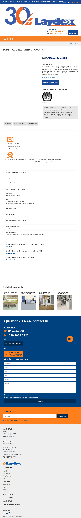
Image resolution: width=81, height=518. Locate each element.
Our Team (5, 487)
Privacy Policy (6, 491)
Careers (5, 489)
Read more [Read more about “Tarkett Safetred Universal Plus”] (68, 312)
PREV (70, 43)
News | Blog (66, 2)
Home (2, 44)
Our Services (6, 486)
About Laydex (6, 484)
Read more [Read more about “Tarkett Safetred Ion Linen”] (14, 312)
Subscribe (62, 416)
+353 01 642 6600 (56, 31)
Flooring (14, 44)
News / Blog (8, 494)
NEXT (77, 43)
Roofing (5, 475)
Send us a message (57, 1)
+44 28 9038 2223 (57, 33)
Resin (4, 478)
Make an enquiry (50, 82)
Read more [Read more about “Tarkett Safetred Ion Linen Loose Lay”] (32, 312)
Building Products (7, 470)
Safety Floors (22, 44)
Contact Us (7, 501)
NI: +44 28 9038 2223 (34, 1)
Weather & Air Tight (8, 476)
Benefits (8, 124)
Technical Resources (11, 504)
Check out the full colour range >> (51, 77)
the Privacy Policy (23, 395)
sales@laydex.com (10, 451)
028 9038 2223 (16, 335)
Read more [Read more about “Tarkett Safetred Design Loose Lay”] (50, 312)
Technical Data (19, 124)
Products (8, 44)
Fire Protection (6, 473)
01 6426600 (14, 331)
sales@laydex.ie (45, 1)
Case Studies (8, 498)
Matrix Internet (20, 516)
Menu (8, 38)
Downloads (32, 124)
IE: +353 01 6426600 (21, 1)
